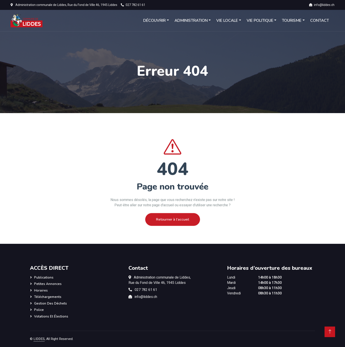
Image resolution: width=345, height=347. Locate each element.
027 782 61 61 (135, 5)
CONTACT (319, 20)
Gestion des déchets (50, 303)
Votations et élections (51, 316)
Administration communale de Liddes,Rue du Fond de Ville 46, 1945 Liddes (159, 280)
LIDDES (39, 338)
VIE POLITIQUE (260, 20)
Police (39, 310)
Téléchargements (47, 297)
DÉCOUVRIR (154, 20)
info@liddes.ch (324, 5)
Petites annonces (48, 284)
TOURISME (291, 20)
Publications (43, 277)
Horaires (41, 290)
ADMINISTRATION (191, 20)
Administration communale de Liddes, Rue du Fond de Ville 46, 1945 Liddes (66, 5)
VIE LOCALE (227, 20)
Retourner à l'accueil (172, 228)
